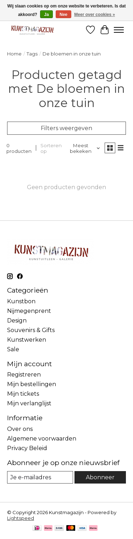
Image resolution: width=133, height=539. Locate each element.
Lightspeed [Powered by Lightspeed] (20, 518)
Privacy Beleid (27, 448)
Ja (46, 14)
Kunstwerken (26, 339)
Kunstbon (21, 301)
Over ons (20, 429)
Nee (63, 14)
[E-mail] (40, 477)
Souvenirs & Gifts (31, 330)
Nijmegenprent (29, 311)
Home (14, 54)
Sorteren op (51, 148)
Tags (32, 54)
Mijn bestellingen (31, 384)
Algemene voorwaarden (41, 438)
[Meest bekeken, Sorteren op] (83, 148)
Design (17, 320)
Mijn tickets (23, 393)
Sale (13, 349)
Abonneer (100, 477)
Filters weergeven (66, 128)
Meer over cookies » (94, 14)
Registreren (24, 374)
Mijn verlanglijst (29, 403)
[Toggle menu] (119, 30)
